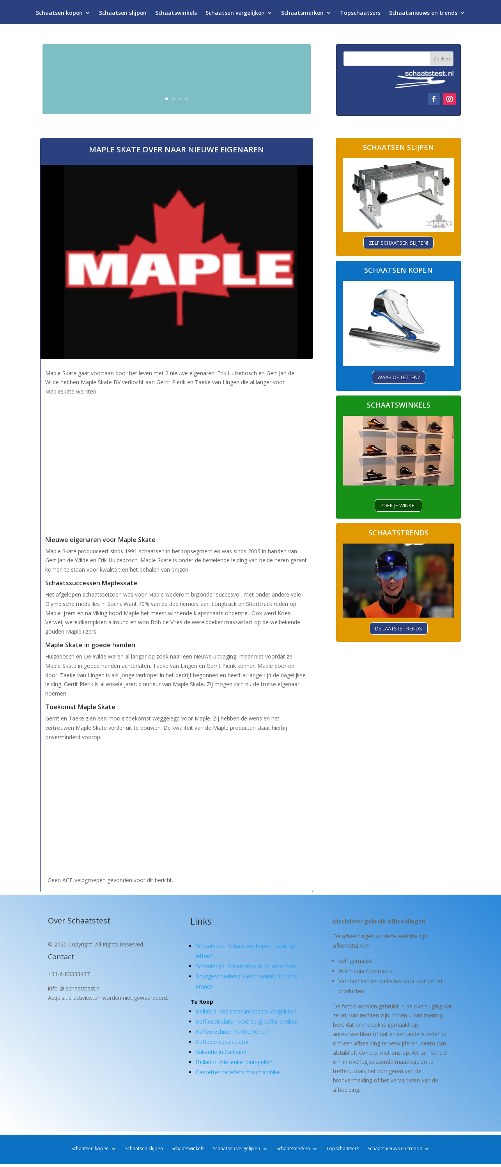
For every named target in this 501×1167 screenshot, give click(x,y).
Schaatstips (210, 966)
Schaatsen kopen (59, 14)
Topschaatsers (360, 14)
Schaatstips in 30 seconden (261, 966)
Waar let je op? (258, 95)
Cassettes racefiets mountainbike (238, 1072)
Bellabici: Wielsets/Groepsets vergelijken (246, 1011)
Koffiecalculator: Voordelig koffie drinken (247, 1021)
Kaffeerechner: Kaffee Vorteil (232, 1031)
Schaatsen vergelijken (235, 14)
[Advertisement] (176, 471)
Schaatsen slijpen (123, 14)
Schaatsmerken (302, 14)
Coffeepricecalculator (222, 1041)
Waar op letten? (398, 377)
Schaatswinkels (176, 14)
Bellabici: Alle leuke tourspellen (234, 1062)
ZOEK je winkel (398, 505)
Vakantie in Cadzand (221, 1052)
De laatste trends (398, 628)
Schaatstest (210, 946)
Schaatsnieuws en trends (423, 14)
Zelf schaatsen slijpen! (398, 242)
